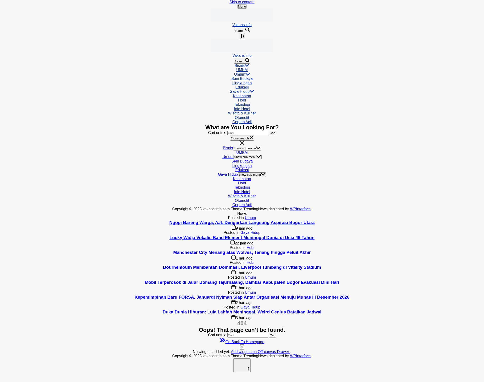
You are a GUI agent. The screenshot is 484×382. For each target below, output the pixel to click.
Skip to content (242, 2)
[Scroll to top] (242, 365)
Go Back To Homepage (242, 342)
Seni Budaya (242, 79)
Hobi (242, 100)
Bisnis (242, 66)
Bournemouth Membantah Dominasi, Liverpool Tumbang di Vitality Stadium (242, 267)
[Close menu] (242, 347)
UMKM (242, 70)
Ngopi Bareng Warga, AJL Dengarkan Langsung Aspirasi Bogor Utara (242, 222)
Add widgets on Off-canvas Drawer (260, 352)
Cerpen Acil (242, 122)
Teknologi (242, 104)
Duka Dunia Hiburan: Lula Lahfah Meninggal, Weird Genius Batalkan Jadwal (242, 311)
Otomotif (242, 118)
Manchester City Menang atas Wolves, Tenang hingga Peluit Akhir (242, 252)
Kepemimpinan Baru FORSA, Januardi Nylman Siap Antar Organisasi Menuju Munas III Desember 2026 (242, 297)
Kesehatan (242, 96)
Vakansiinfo (242, 25)
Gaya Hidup (242, 91)
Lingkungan (242, 83)
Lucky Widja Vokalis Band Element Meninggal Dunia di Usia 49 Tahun (241, 237)
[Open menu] (242, 36)
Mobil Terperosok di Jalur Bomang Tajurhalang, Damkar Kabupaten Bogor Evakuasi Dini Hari (242, 282)
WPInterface (300, 209)
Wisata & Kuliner (242, 113)
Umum (242, 74)
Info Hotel (242, 109)
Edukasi (242, 87)
